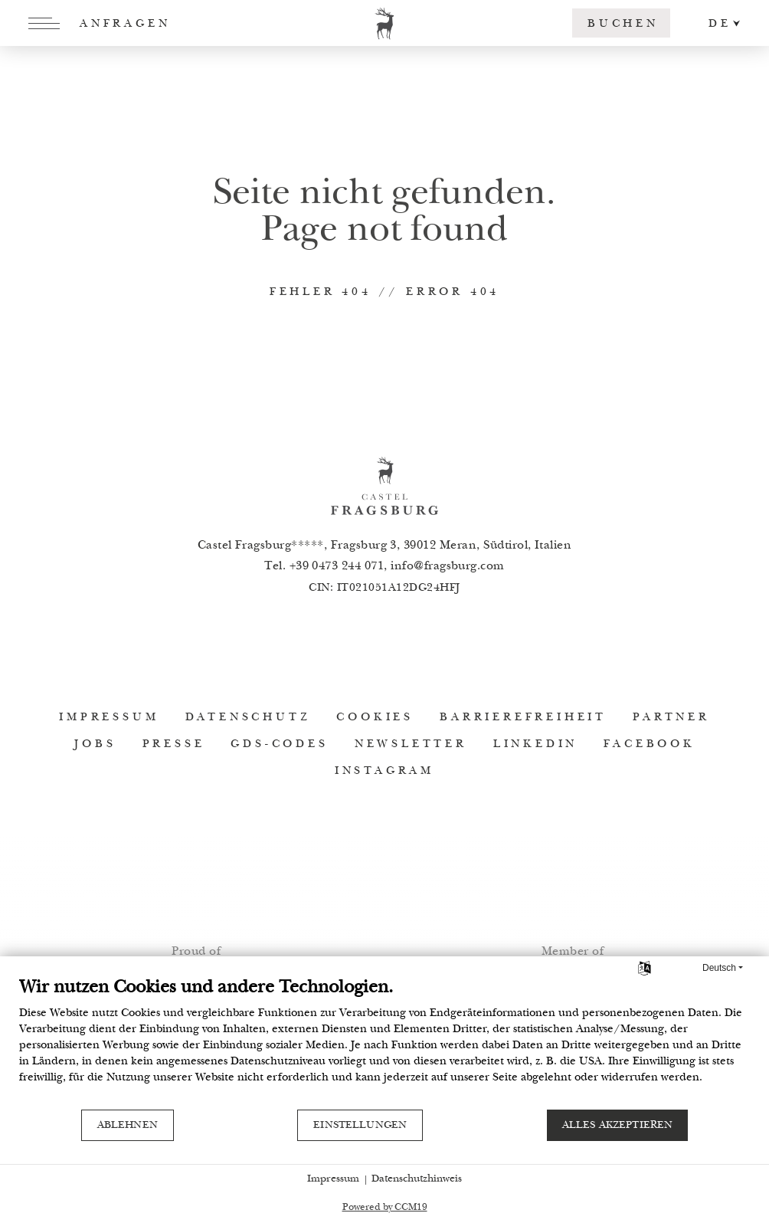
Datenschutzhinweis (416, 1179)
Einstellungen (360, 1125)
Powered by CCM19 (384, 1208)
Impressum (333, 1179)
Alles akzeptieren (617, 1125)
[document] (384, 1042)
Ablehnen (127, 1125)
